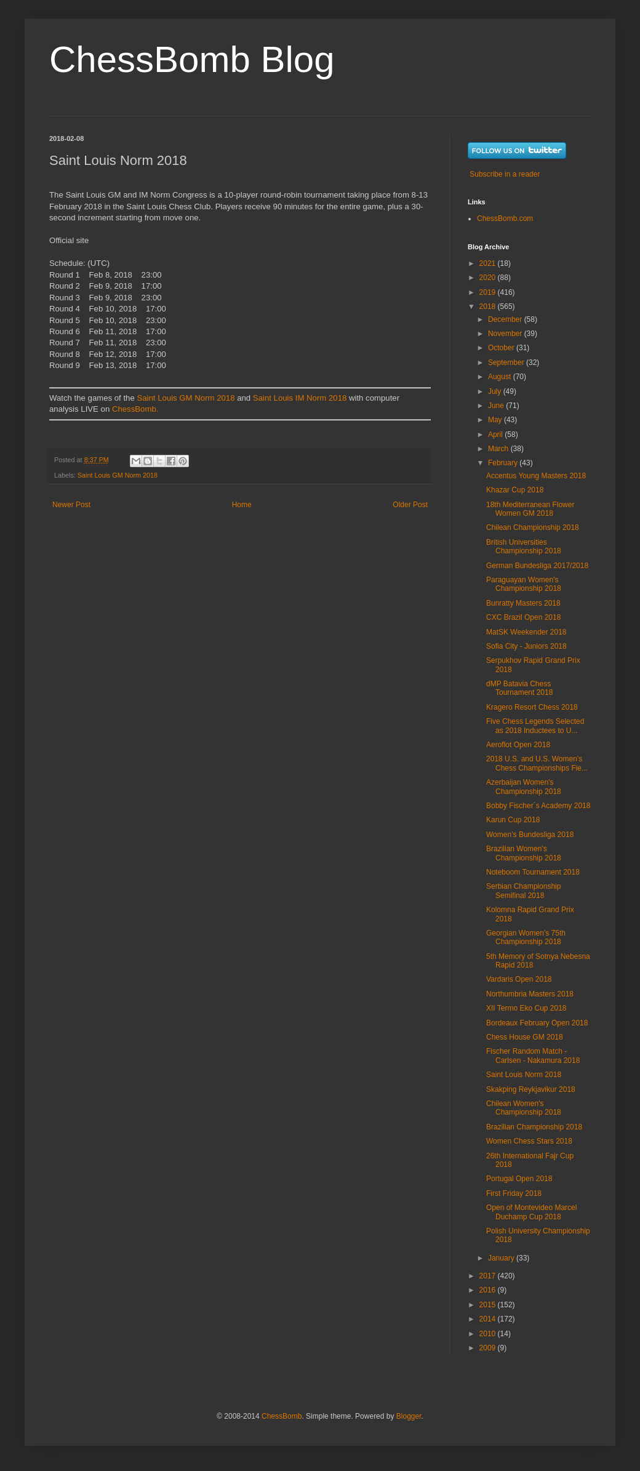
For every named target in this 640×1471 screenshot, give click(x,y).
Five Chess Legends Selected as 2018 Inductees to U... (535, 725)
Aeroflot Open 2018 (518, 744)
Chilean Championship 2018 (532, 527)
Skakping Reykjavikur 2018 (530, 1089)
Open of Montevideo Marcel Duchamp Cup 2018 (531, 1211)
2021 (488, 263)
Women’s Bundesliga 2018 (530, 834)
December (506, 319)
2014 (488, 1319)
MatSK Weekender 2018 (526, 632)
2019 (488, 292)
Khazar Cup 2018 (514, 490)
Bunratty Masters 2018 (523, 603)
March (499, 448)
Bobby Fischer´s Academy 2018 (538, 805)
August (500, 376)
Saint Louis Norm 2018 (523, 1074)
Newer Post (71, 504)
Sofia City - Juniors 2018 (526, 646)
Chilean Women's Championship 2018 (523, 1107)
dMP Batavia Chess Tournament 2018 (519, 688)
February (503, 463)
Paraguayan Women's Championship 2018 (523, 584)
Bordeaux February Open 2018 (537, 1023)
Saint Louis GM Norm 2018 (185, 398)
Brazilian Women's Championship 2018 (523, 853)
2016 (488, 1290)
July (495, 391)
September (507, 362)
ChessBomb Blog (192, 59)
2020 (488, 277)
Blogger (409, 1416)
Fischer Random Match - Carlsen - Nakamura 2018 (533, 1055)
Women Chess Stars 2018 (529, 1141)
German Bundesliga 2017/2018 (537, 565)
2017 (488, 1276)
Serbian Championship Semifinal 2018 (523, 890)
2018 (488, 306)
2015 (488, 1305)
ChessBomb (282, 1416)
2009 (488, 1348)
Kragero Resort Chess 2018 (532, 707)
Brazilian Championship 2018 (534, 1127)
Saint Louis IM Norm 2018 (299, 398)
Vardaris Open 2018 (519, 979)
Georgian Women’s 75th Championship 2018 (526, 937)
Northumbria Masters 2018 (530, 994)
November (506, 333)
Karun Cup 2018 (513, 820)
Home (242, 504)
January (502, 1258)
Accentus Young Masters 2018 (536, 475)
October (502, 347)
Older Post (410, 504)
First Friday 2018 (514, 1193)
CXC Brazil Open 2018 (523, 617)
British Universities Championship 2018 (523, 546)
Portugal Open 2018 (519, 1178)
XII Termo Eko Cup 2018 (526, 1008)
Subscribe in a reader (505, 174)
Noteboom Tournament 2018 (533, 872)
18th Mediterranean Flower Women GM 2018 (530, 509)
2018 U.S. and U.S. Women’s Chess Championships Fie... (537, 763)
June (497, 405)
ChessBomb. (135, 409)
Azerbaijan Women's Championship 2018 (523, 786)
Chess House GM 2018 (524, 1037)
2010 (488, 1333)
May (496, 419)
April (496, 434)
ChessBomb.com (505, 218)
